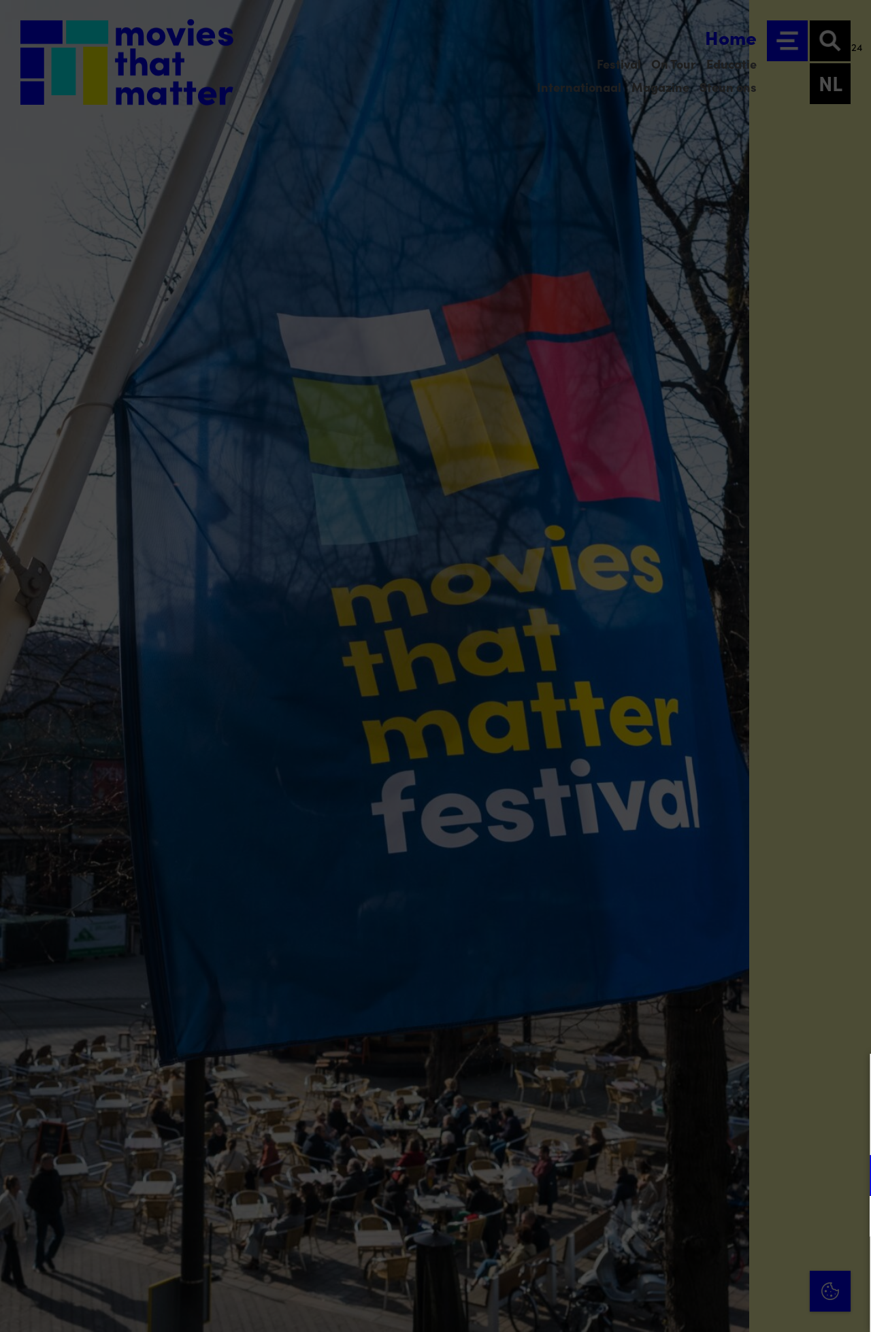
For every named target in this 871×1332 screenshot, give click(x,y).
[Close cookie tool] (849, 1078)
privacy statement (701, 1131)
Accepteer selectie (755, 1306)
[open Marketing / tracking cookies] (849, 1217)
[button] (741, 1175)
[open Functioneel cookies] (849, 1177)
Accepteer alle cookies (755, 1267)
